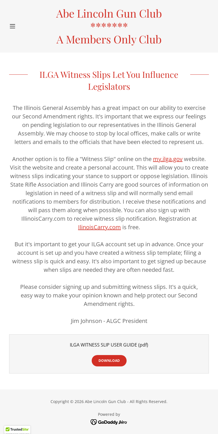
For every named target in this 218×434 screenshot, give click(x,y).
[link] (109, 42)
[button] (22, 26)
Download (109, 360)
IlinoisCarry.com (99, 227)
